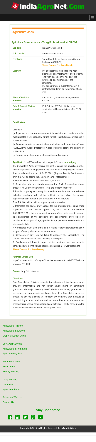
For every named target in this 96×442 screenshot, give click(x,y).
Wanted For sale (11, 361)
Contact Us (8, 402)
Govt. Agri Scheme (12, 343)
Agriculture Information (15, 348)
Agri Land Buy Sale (12, 353)
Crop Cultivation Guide (14, 335)
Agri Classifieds (11, 389)
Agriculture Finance (13, 325)
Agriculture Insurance (14, 330)
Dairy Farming (10, 379)
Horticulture (9, 366)
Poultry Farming (11, 371)
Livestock (8, 384)
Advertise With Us (12, 397)
